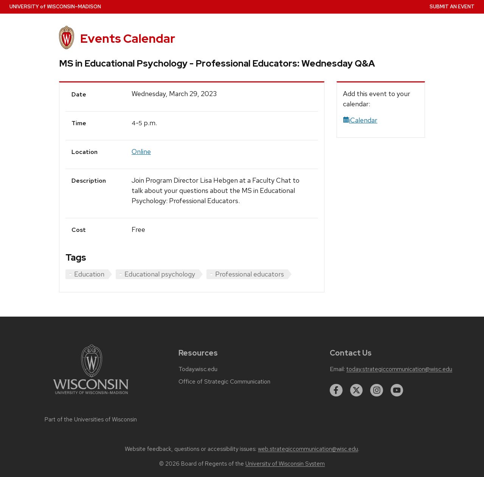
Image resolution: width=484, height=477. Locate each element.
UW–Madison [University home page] (55, 6)
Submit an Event (452, 6)
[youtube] (397, 390)
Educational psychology (159, 274)
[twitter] (356, 390)
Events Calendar (127, 38)
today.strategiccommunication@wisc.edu (399, 369)
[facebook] (336, 390)
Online (141, 151)
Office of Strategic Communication (224, 381)
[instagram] (376, 390)
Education (89, 274)
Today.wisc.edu (197, 369)
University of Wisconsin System (285, 464)
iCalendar (360, 120)
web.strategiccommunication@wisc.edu (308, 449)
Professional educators (249, 274)
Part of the (91, 419)
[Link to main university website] (91, 395)
